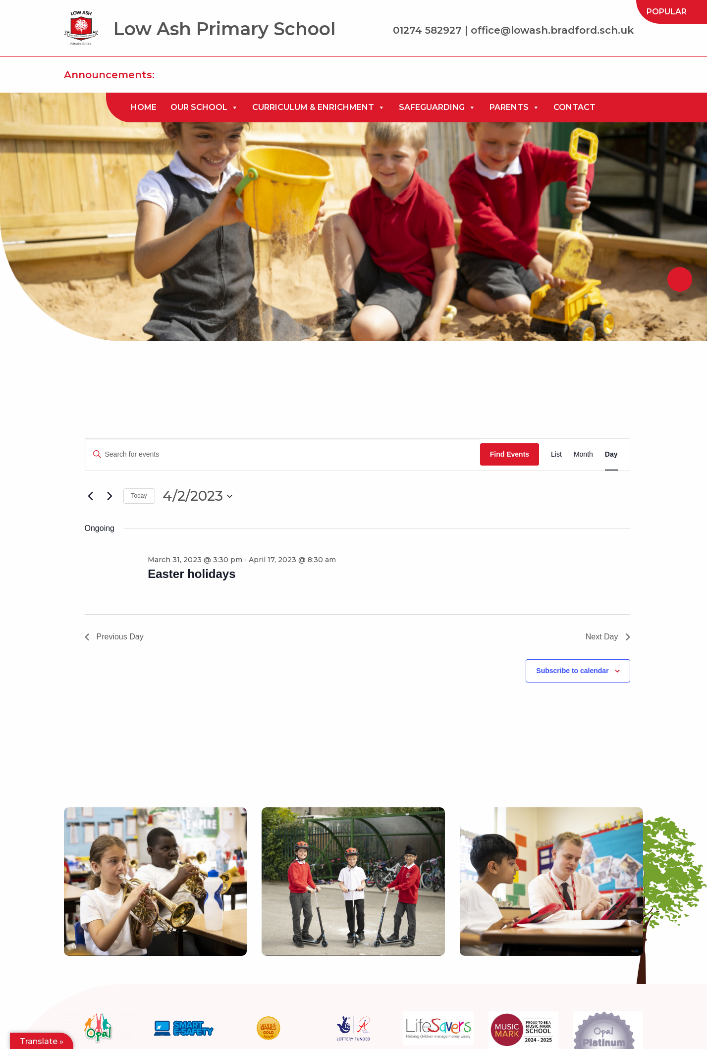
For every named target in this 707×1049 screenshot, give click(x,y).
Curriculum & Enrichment (318, 107)
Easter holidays (191, 573)
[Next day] (110, 496)
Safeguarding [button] (437, 107)
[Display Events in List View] (556, 454)
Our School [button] (204, 107)
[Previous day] (91, 496)
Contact (574, 107)
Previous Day (114, 636)
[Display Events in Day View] (611, 454)
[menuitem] (667, 11)
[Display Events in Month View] (583, 454)
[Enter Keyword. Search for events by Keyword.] (282, 454)
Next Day (608, 636)
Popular (667, 11)
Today (139, 495)
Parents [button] (514, 107)
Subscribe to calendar (572, 671)
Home (144, 107)
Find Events (509, 454)
